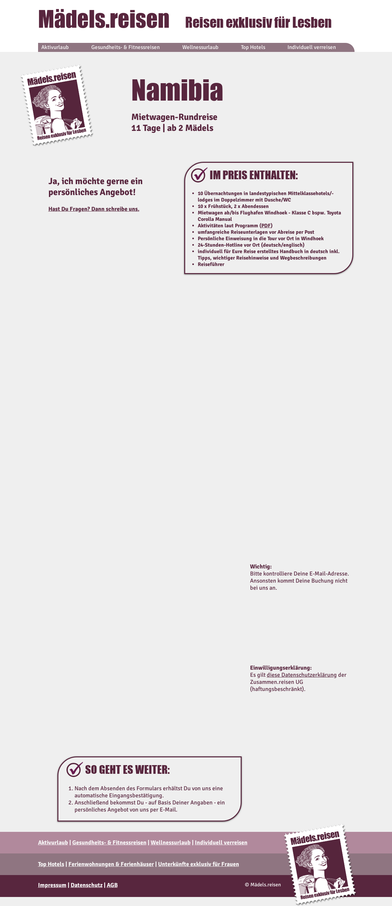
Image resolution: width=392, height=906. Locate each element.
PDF (266, 225)
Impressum (52, 885)
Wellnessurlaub (171, 842)
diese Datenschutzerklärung (302, 674)
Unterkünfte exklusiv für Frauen (198, 864)
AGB (112, 885)
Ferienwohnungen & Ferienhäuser (111, 864)
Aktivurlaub (53, 842)
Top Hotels (51, 864)
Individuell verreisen (221, 842)
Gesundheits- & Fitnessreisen (109, 842)
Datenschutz (87, 885)
